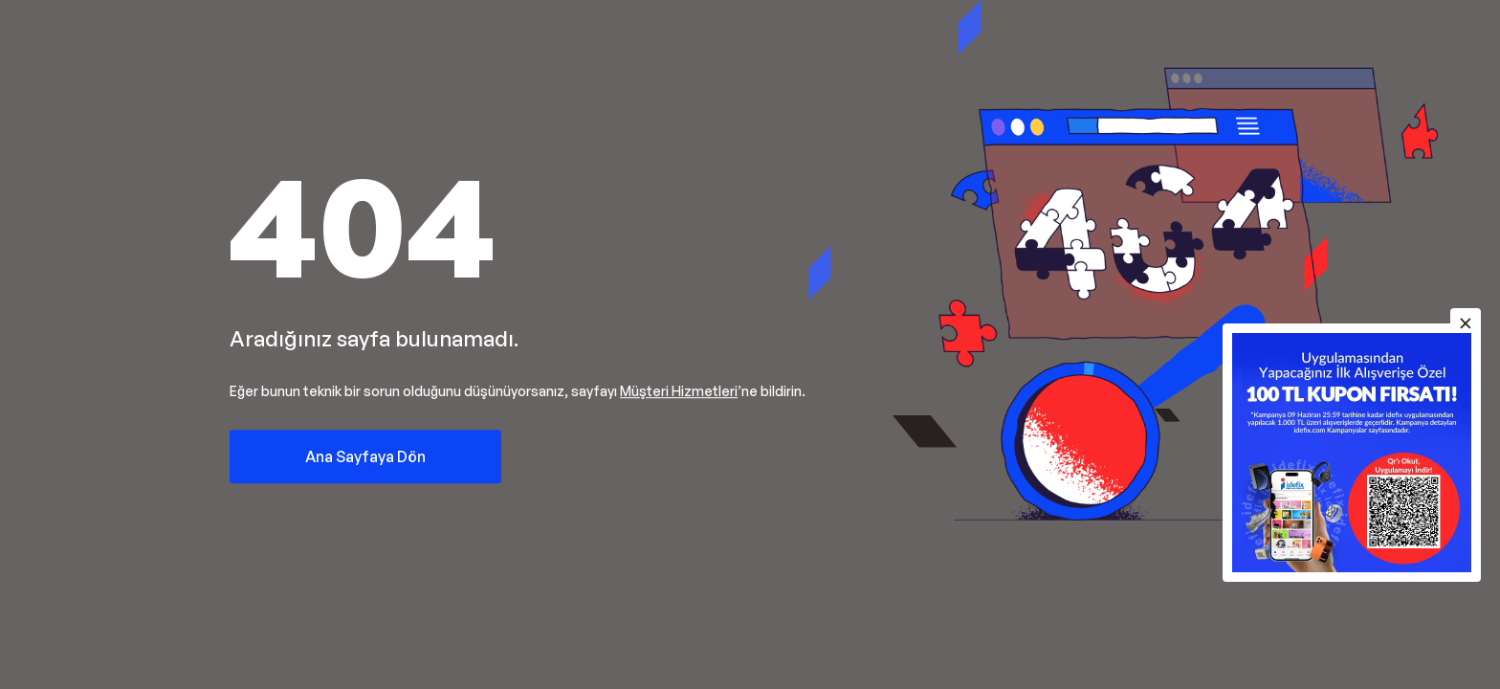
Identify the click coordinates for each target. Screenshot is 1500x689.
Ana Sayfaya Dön (365, 456)
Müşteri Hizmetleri (679, 391)
